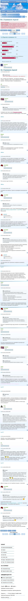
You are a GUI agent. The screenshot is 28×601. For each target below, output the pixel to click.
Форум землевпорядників (14, 5)
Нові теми (4, 554)
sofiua (2, 282)
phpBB (7, 593)
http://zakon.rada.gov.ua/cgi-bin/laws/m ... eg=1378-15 (12, 209)
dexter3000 (6, 165)
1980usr (2, 116)
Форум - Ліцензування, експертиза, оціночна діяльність (13, 559)
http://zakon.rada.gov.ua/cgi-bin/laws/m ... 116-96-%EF (12, 503)
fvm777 (2, 267)
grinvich (5, 214)
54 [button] (22, 33)
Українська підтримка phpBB (20, 595)
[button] (3, 34)
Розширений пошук (6, 568)
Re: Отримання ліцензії (9, 20)
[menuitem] (5, 1)
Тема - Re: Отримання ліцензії (8, 562)
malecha (6, 98)
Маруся (2, 134)
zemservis (6, 64)
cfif (1, 84)
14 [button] (12, 33)
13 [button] (10, 33)
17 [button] (19, 33)
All (1, 442)
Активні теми (4, 557)
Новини (3, 549)
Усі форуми (4, 552)
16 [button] (16, 33)
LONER (10, 597)
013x (5, 406)
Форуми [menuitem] (3, 11)
